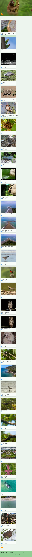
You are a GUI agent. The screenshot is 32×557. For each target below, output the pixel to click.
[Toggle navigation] (29, 14)
